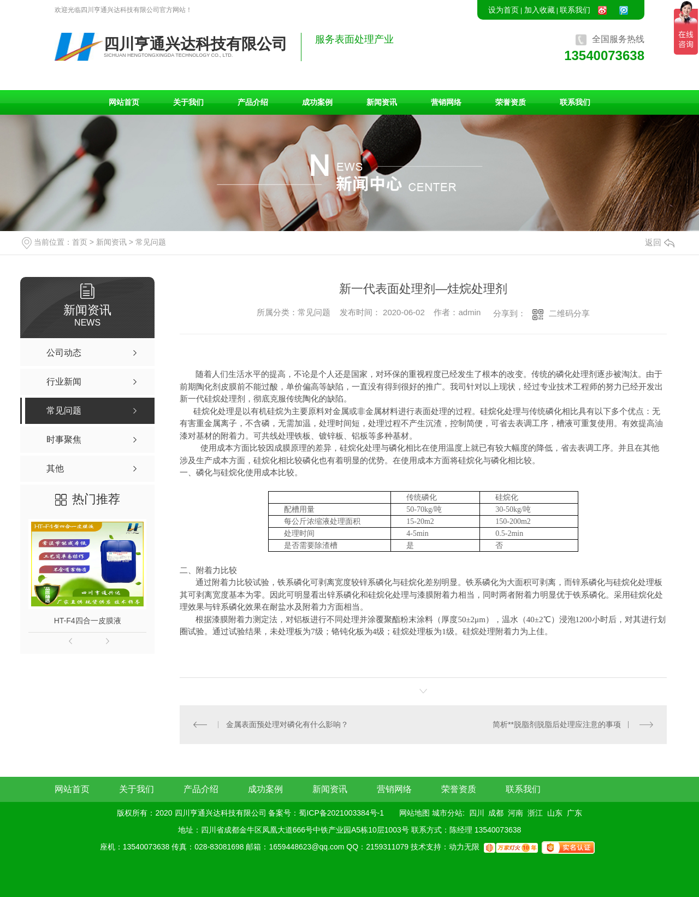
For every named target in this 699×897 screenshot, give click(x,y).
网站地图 (414, 813)
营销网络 (446, 102)
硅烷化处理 (500, 411)
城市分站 (447, 813)
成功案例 (317, 102)
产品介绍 (253, 102)
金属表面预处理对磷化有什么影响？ (287, 724)
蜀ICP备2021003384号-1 (341, 813)
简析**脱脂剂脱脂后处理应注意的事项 (557, 724)
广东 (574, 813)
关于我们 (188, 102)
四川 (476, 813)
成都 (495, 813)
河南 (515, 813)
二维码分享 (569, 313)
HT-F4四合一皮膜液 (87, 620)
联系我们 (575, 9)
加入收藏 (539, 9)
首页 (79, 242)
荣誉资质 (510, 102)
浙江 (535, 813)
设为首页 (503, 9)
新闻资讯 (381, 102)
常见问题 (150, 242)
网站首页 (124, 102)
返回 (659, 242)
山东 (554, 813)
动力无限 (464, 847)
